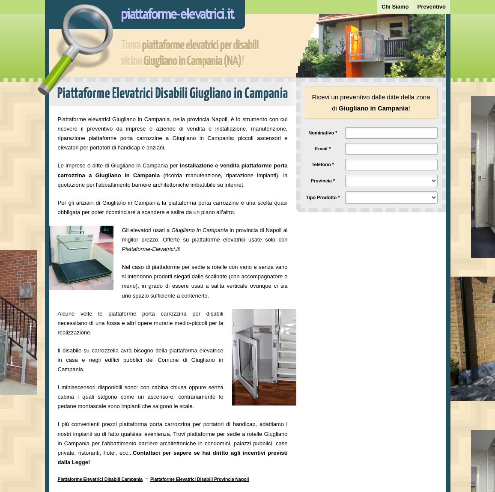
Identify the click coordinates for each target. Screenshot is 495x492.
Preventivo (431, 6)
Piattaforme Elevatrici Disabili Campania (100, 479)
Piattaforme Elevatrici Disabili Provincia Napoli (199, 479)
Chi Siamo (395, 6)
